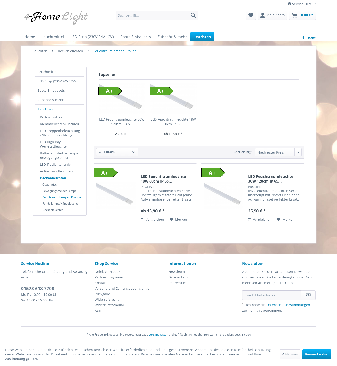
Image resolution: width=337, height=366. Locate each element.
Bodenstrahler (51, 117)
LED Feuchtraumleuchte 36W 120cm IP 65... (121, 121)
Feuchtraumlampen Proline (61, 197)
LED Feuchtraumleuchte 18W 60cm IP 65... (173, 121)
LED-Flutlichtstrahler (56, 164)
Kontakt (101, 283)
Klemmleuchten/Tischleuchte (62, 124)
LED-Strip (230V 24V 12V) (57, 81)
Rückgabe (102, 294)
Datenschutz (178, 277)
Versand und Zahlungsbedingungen (123, 288)
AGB (98, 310)
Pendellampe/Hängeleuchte (60, 203)
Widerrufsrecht (107, 299)
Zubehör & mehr (51, 100)
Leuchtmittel (47, 72)
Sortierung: (243, 152)
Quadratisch (50, 185)
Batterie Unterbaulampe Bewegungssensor (59, 155)
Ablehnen (290, 354)
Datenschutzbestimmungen (288, 305)
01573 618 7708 (37, 288)
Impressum (177, 283)
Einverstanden (316, 354)
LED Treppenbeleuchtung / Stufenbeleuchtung (60, 132)
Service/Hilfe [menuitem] (300, 4)
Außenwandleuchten (56, 171)
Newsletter (177, 271)
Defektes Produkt (108, 271)
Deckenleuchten (53, 178)
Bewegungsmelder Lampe (59, 191)
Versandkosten (158, 335)
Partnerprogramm (109, 277)
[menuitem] (157, 15)
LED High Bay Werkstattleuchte (53, 144)
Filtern (107, 152)
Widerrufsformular (109, 305)
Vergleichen (152, 219)
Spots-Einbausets (51, 90)
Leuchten (45, 109)
